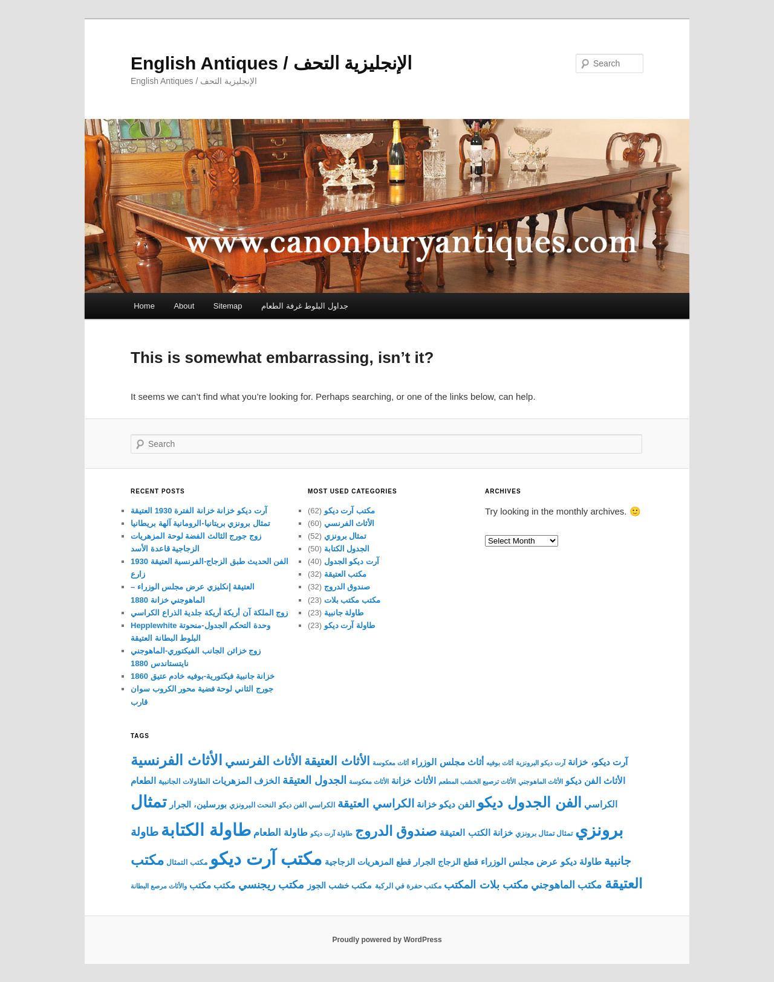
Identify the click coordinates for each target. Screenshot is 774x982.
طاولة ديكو (581, 861)
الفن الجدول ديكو (529, 802)
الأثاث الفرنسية (177, 760)
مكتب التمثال (186, 862)
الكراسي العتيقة (375, 803)
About (184, 305)
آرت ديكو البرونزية (540, 762)
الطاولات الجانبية (183, 781)
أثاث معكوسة (390, 762)
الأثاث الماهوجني (540, 781)
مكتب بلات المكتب (486, 884)
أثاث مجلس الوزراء (447, 762)
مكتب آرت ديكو (349, 510)
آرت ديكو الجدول (351, 561)
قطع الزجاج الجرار (446, 862)
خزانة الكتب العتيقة (476, 833)
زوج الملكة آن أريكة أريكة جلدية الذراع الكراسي (209, 612)
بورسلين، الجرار (198, 804)
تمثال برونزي (345, 536)
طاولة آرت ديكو (349, 625)
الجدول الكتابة (347, 548)
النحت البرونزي (252, 805)
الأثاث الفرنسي (349, 523)
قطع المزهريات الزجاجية (368, 862)
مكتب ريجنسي (271, 885)
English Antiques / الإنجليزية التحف (271, 63)
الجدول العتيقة (314, 780)
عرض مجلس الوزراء (519, 862)
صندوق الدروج (347, 586)
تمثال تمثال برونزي (544, 833)
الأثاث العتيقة (337, 761)
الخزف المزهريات (246, 781)
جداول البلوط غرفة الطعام (304, 305)
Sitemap (227, 305)
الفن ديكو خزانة (446, 804)
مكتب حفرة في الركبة (408, 886)
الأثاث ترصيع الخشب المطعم (477, 781)
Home (144, 305)
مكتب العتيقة (345, 574)
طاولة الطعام (280, 832)
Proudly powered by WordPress (386, 939)
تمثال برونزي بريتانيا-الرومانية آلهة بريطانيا (200, 523)
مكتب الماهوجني (566, 885)
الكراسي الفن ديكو (307, 805)
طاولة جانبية (344, 612)
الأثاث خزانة (413, 780)
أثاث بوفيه (499, 762)
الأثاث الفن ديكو (595, 781)
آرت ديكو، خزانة (597, 762)
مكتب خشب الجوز (339, 885)
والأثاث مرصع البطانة (159, 886)
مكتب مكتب (212, 885)
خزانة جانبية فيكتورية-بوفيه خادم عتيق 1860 (203, 676)
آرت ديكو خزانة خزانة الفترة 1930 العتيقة (199, 510)
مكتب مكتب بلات (352, 600)
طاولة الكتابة (206, 829)
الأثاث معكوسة (369, 781)
